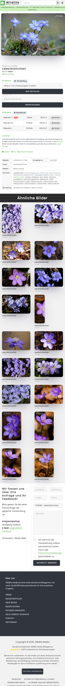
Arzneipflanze (17, 179)
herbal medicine (53, 183)
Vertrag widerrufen (32, 671)
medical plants (18, 183)
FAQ (13, 152)
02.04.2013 (53, 160)
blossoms (52, 177)
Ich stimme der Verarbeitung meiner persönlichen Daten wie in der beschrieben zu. (49, 548)
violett (51, 179)
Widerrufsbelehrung (16, 682)
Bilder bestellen (14, 598)
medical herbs (42, 183)
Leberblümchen (14, 69)
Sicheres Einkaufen (25, 152)
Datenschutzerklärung (49, 553)
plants (46, 177)
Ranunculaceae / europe (21, 181)
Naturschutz (44, 173)
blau (41, 177)
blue (55, 181)
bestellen (55, 118)
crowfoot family (48, 181)
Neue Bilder (11, 602)
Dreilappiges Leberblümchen (44, 175)
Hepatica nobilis (9, 66)
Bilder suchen (13, 606)
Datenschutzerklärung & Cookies (39, 679)
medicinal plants (30, 183)
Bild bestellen (32, 91)
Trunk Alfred (9, 74)
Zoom (59, 16)
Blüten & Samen (18, 169)
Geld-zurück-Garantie (17, 614)
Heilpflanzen (44, 179)
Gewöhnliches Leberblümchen (23, 175)
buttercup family (36, 181)
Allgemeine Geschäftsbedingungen (43, 682)
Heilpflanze (35, 177)
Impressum (16, 679)
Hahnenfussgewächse (31, 179)
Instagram (11, 622)
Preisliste (59, 141)
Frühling (28, 177)
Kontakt (5, 152)
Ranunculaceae (54, 173)
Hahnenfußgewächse (32, 173)
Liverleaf (57, 175)
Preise (9, 595)
